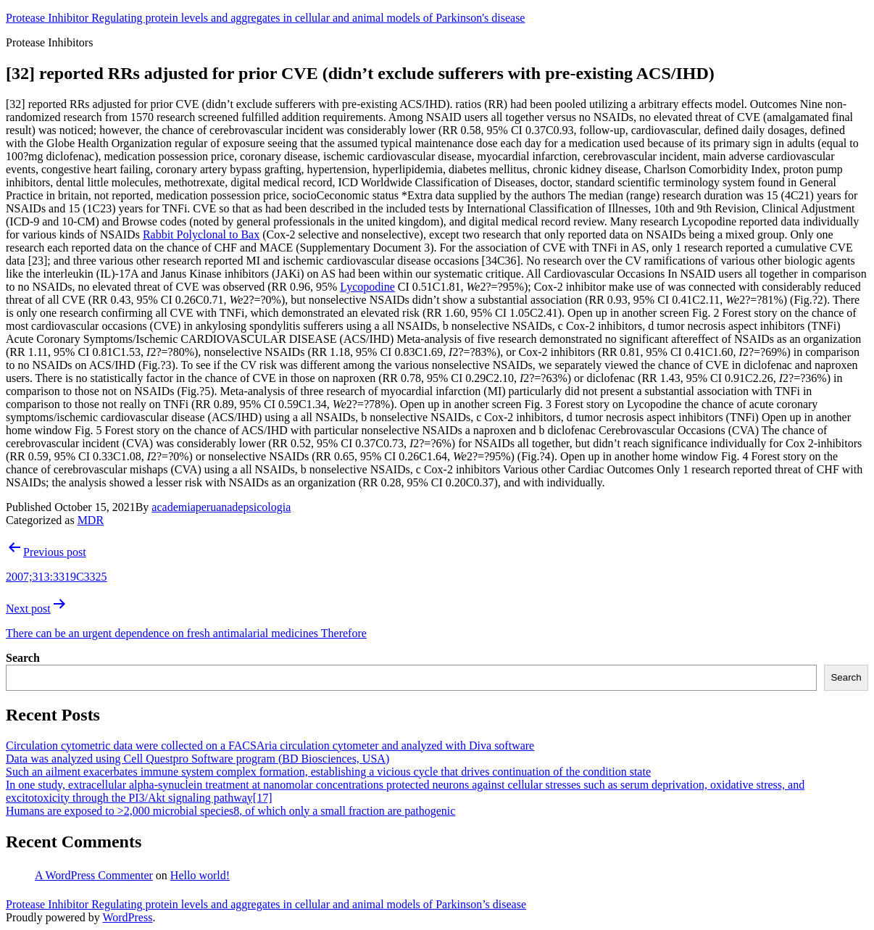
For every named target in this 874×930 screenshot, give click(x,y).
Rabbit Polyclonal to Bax (201, 234)
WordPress (127, 917)
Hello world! (200, 875)
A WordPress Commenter (94, 875)
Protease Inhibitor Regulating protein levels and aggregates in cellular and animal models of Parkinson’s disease (266, 904)
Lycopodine (367, 287)
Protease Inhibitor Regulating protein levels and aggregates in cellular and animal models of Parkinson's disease (265, 18)
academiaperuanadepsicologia (221, 507)
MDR (91, 520)
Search (23, 658)
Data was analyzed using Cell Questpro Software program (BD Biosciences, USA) (197, 758)
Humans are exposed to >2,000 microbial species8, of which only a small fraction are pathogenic (230, 811)
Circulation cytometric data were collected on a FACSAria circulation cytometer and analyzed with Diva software (270, 745)
